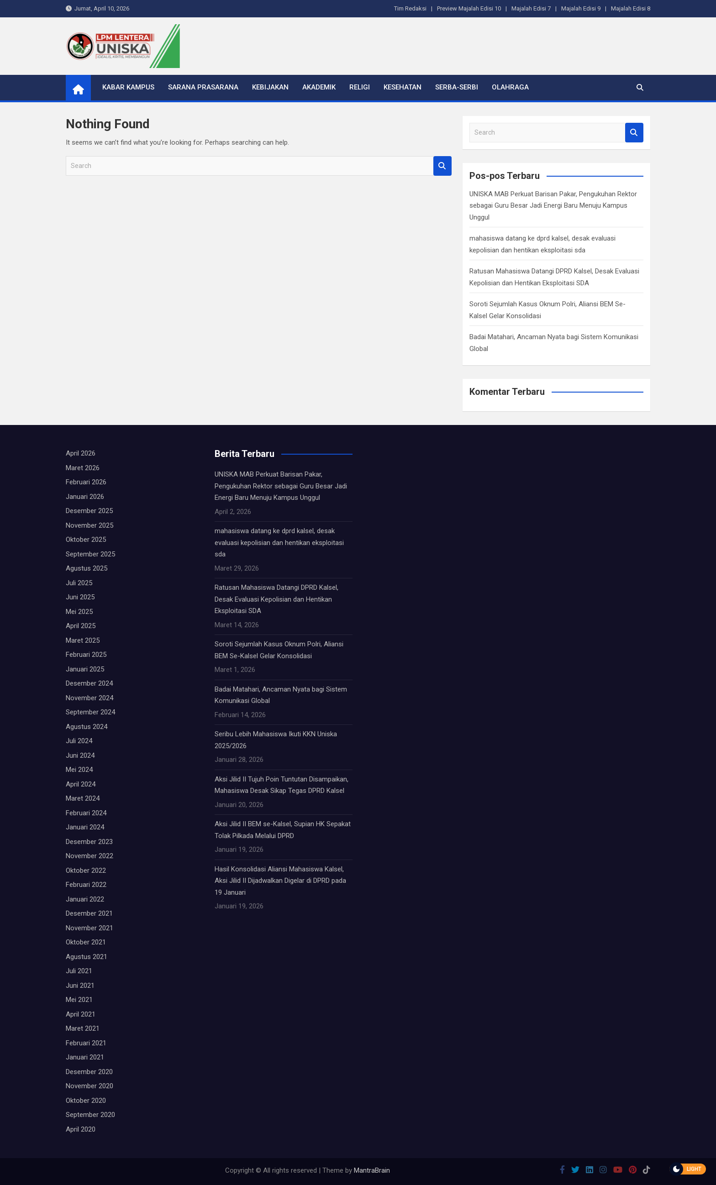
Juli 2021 (79, 971)
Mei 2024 (79, 770)
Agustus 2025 (86, 568)
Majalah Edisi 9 (580, 8)
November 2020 (89, 1086)
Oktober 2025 (86, 539)
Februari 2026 (86, 482)
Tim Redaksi (410, 8)
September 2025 (90, 554)
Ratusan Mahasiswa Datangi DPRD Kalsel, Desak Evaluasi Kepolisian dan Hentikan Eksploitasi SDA (276, 599)
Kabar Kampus (128, 87)
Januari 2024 (85, 827)
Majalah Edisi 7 (531, 8)
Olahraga (510, 87)
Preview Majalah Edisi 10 (469, 8)
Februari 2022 (86, 885)
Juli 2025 (79, 583)
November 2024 (89, 698)
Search (442, 166)
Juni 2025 (80, 597)
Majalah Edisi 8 (630, 8)
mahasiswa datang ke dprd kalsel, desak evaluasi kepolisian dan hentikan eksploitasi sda (279, 542)
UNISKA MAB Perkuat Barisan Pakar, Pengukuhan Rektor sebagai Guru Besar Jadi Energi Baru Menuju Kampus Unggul (553, 205)
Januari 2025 (85, 669)
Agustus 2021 (86, 957)
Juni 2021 (80, 985)
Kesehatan (402, 87)
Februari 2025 (86, 654)
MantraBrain (372, 1170)
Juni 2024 (80, 755)
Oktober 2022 (86, 870)
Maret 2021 (83, 1028)
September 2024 (90, 712)
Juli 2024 (79, 741)
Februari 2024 (86, 813)
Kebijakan (270, 87)
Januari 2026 (85, 497)
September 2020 (90, 1115)
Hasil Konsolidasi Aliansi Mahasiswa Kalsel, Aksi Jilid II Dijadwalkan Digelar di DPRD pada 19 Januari (280, 881)
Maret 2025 (83, 640)
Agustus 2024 (86, 727)
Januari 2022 (85, 899)
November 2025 (89, 525)
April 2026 (80, 453)
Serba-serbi (456, 87)
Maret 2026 (83, 468)
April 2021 (80, 1014)
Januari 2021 (85, 1057)
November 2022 (89, 856)
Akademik (319, 87)
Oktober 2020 (86, 1100)
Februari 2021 (86, 1043)
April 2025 (80, 626)
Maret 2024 (83, 798)
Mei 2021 (79, 1000)
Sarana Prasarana (203, 87)
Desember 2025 (89, 511)
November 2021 (89, 928)
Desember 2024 (89, 683)
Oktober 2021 (86, 942)
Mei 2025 (79, 612)
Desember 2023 (89, 842)
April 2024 (80, 784)
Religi (359, 87)
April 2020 (80, 1129)
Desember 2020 (89, 1072)
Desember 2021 (89, 913)
